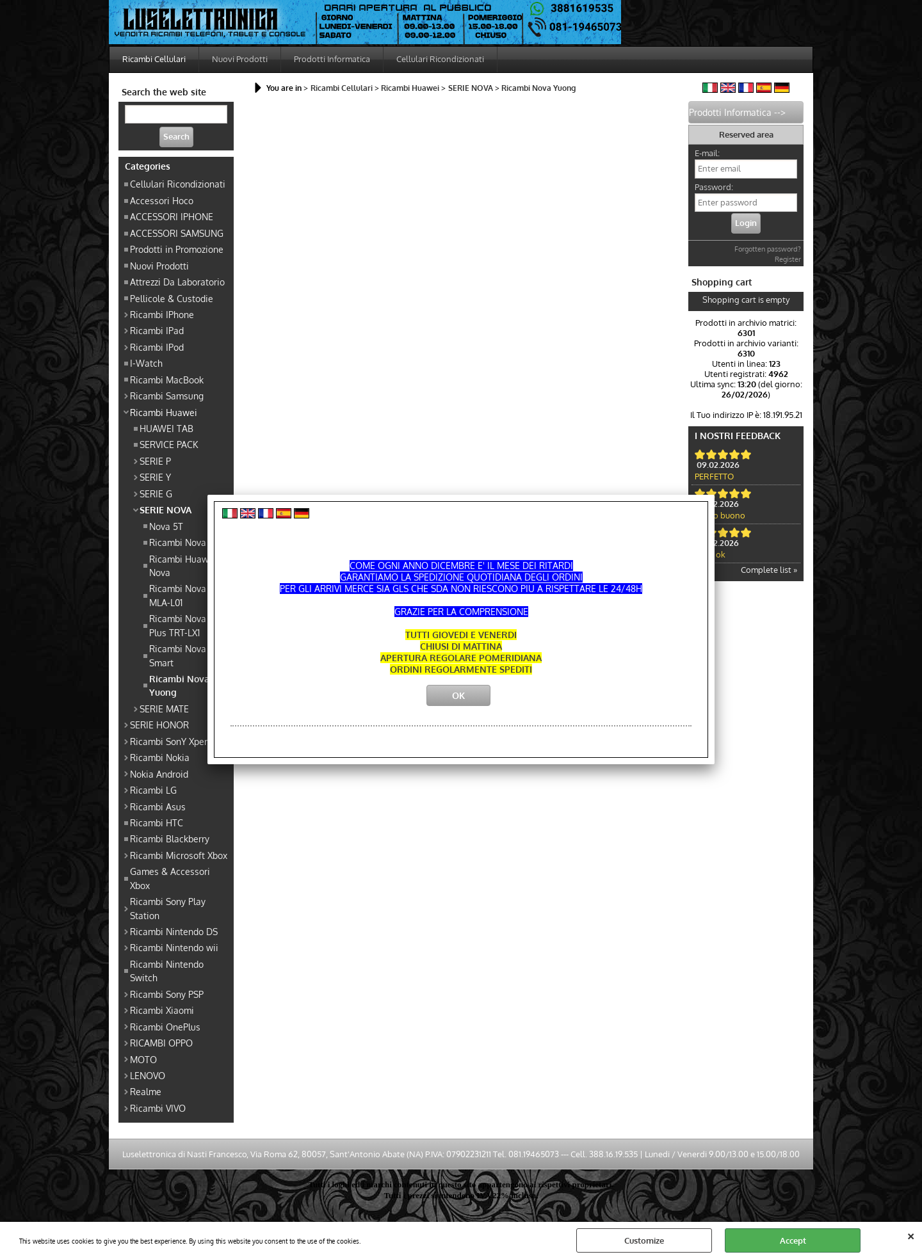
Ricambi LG (153, 790)
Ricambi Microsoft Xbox (178, 855)
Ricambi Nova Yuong (179, 685)
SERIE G (156, 493)
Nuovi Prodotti (240, 59)
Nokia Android (159, 774)
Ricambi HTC (156, 822)
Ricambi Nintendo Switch (167, 970)
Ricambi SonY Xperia (172, 741)
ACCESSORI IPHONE (171, 216)
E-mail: (707, 153)
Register (788, 259)
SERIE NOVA (165, 509)
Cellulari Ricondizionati (440, 59)
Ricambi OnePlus (165, 1026)
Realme (145, 1091)
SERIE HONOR (159, 724)
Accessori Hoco (161, 200)
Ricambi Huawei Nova (182, 565)
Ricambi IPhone (162, 314)
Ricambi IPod (157, 347)
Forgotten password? (767, 249)
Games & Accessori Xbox (170, 877)
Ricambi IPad (157, 330)
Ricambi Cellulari (154, 59)
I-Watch (146, 363)
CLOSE (911, 1234)
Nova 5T (166, 526)
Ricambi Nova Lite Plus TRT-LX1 (186, 625)
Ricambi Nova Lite (186, 542)
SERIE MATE (164, 708)
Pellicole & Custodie (171, 298)
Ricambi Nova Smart (177, 655)
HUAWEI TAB (166, 428)
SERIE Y (155, 477)
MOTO (143, 1059)
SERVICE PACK (169, 444)
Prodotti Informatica (332, 59)
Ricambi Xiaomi (162, 1010)
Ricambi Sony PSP (167, 994)
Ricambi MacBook (167, 379)
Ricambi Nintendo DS (174, 931)
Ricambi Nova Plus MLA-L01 (187, 594)
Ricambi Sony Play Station (168, 907)
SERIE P (155, 461)
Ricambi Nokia (160, 757)
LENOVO (147, 1075)
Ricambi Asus (158, 806)
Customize (644, 1240)
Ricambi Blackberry (169, 838)
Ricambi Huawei (163, 412)
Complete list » (769, 570)
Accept (793, 1240)
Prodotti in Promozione (176, 249)
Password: (714, 187)
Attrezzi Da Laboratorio (177, 281)
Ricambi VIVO (158, 1108)
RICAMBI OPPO (161, 1042)
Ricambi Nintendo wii (174, 947)
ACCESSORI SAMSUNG (176, 233)
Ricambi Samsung (167, 395)
